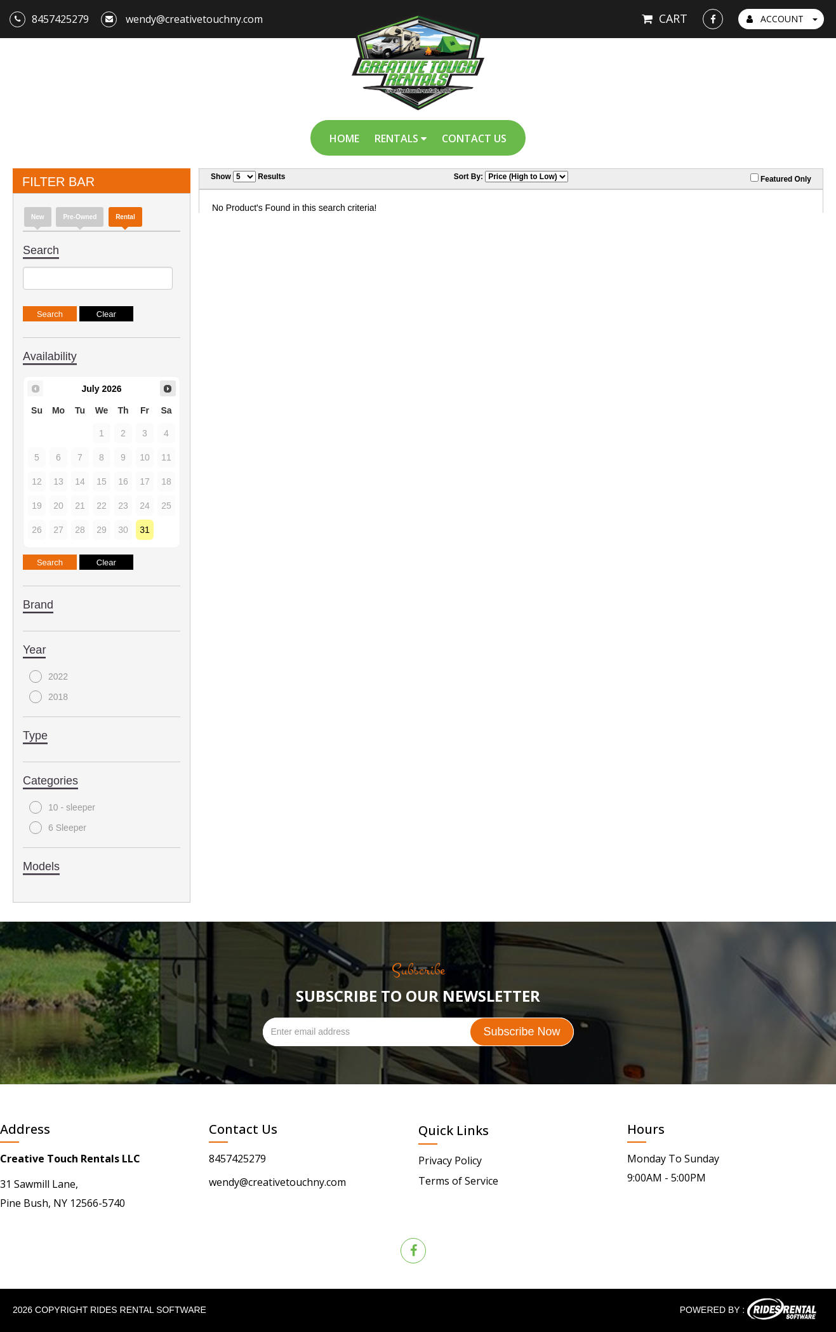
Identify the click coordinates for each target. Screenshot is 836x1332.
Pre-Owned (79, 216)
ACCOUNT (782, 19)
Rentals (401, 138)
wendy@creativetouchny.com (277, 1182)
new (37, 216)
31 (145, 530)
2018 (48, 696)
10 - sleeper (62, 807)
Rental (125, 216)
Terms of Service (458, 1181)
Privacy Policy (450, 1160)
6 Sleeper (57, 827)
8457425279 (237, 1159)
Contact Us (474, 138)
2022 (48, 676)
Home (344, 138)
